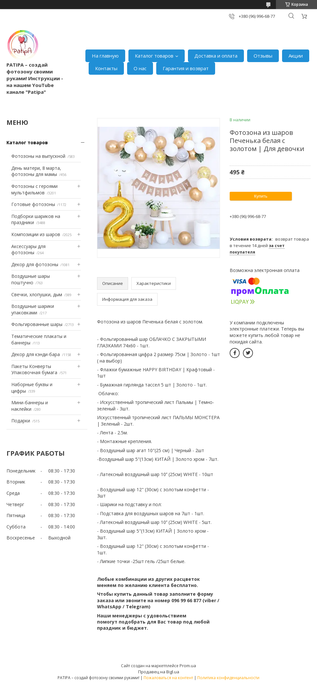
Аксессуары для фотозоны (28, 249)
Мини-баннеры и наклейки (29, 405)
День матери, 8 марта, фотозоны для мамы (36, 171)
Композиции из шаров (35, 234)
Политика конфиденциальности (228, 677)
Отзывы (263, 55)
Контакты (106, 68)
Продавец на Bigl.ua (158, 672)
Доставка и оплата (215, 55)
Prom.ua (188, 665)
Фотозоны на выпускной (38, 156)
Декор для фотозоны (34, 264)
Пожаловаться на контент (168, 677)
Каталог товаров (154, 55)
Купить (260, 196)
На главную (105, 55)
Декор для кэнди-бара (35, 354)
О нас (140, 68)
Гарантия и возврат (186, 68)
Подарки (20, 421)
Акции (296, 55)
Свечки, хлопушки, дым (36, 294)
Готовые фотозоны (33, 204)
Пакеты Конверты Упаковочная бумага (34, 369)
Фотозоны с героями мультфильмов (34, 189)
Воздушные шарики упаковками (32, 309)
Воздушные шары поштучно (30, 279)
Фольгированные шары (36, 324)
